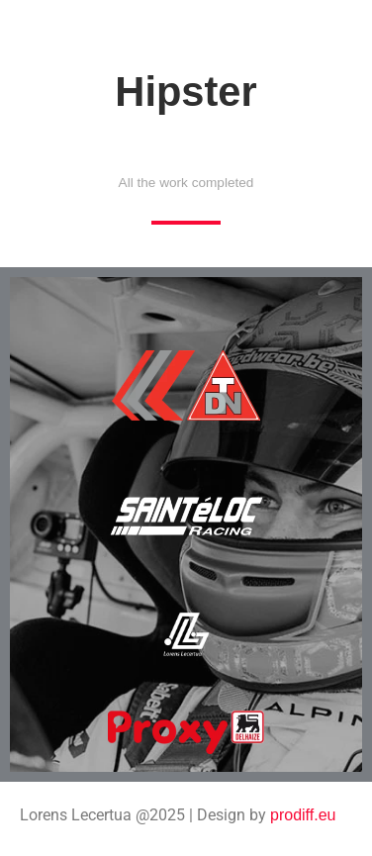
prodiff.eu (302, 815)
